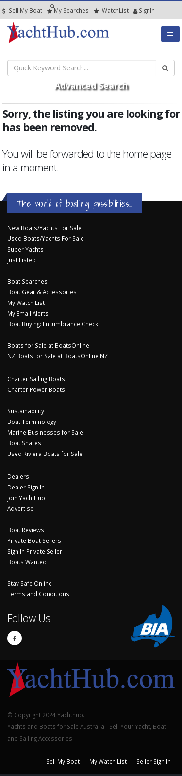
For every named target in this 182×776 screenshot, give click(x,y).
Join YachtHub (26, 498)
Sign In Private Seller (34, 551)
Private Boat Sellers (34, 540)
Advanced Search (91, 85)
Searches (68, 10)
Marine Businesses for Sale (45, 432)
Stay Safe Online (29, 583)
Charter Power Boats (36, 389)
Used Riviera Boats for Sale (45, 453)
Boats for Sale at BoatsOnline (48, 345)
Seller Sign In (153, 761)
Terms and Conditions (38, 594)
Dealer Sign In (26, 487)
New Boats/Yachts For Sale (44, 228)
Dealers (18, 476)
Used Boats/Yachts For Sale (45, 238)
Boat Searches (27, 281)
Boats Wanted (27, 562)
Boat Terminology (31, 421)
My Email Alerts (28, 313)
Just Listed (21, 260)
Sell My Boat (22, 10)
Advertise (20, 508)
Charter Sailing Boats (36, 379)
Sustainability (25, 411)
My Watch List (26, 302)
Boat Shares (24, 443)
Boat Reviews (25, 530)
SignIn (135, 10)
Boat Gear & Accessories (42, 292)
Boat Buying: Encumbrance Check (52, 324)
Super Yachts (25, 249)
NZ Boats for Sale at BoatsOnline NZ (57, 356)
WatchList (111, 10)
